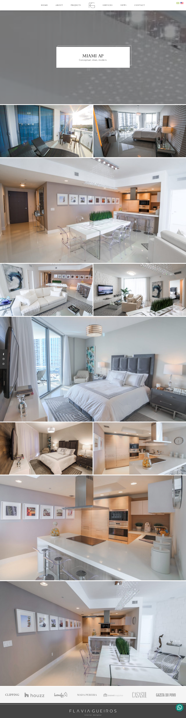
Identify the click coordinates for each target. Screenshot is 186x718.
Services (108, 5)
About (59, 5)
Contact (139, 5)
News (124, 5)
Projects (76, 5)
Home (44, 5)
